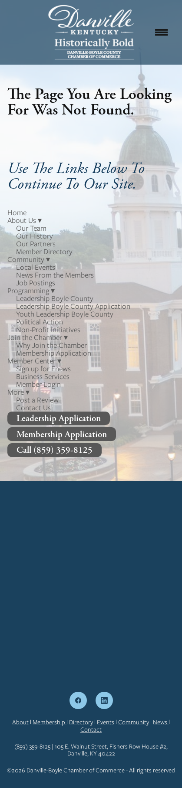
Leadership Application (59, 418)
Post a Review (37, 400)
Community (133, 722)
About (20, 722)
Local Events (35, 267)
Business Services (42, 376)
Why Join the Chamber (51, 345)
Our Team (31, 228)
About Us (24, 220)
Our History (34, 236)
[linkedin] (104, 700)
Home (16, 212)
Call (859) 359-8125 (55, 450)
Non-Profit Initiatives (48, 329)
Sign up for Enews (43, 368)
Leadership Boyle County (54, 298)
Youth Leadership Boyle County (64, 314)
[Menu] (161, 32)
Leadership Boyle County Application (73, 306)
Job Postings (35, 283)
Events (105, 722)
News (161, 722)
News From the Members (55, 275)
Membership (49, 722)
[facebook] (78, 700)
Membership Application (53, 353)
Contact (91, 729)
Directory (81, 722)
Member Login (38, 384)
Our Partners (36, 244)
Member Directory (44, 251)
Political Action (39, 322)
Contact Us (33, 407)
